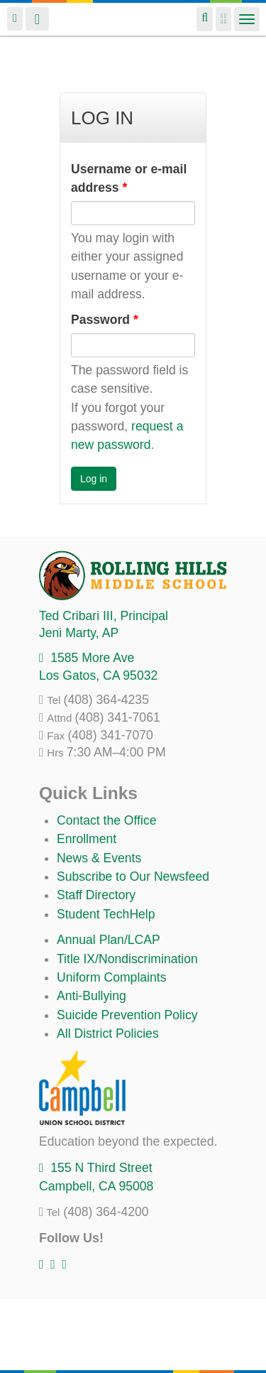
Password (104, 320)
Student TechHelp (106, 914)
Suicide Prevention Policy (127, 1015)
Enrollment (86, 839)
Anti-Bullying (91, 996)
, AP (78, 633)
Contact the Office (107, 820)
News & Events (99, 858)
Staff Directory (96, 895)
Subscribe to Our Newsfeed (133, 876)
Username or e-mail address (129, 178)
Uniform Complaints (111, 977)
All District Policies (108, 1033)
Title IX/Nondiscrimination (127, 959)
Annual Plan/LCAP (108, 940)
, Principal (103, 616)
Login (15, 19)
